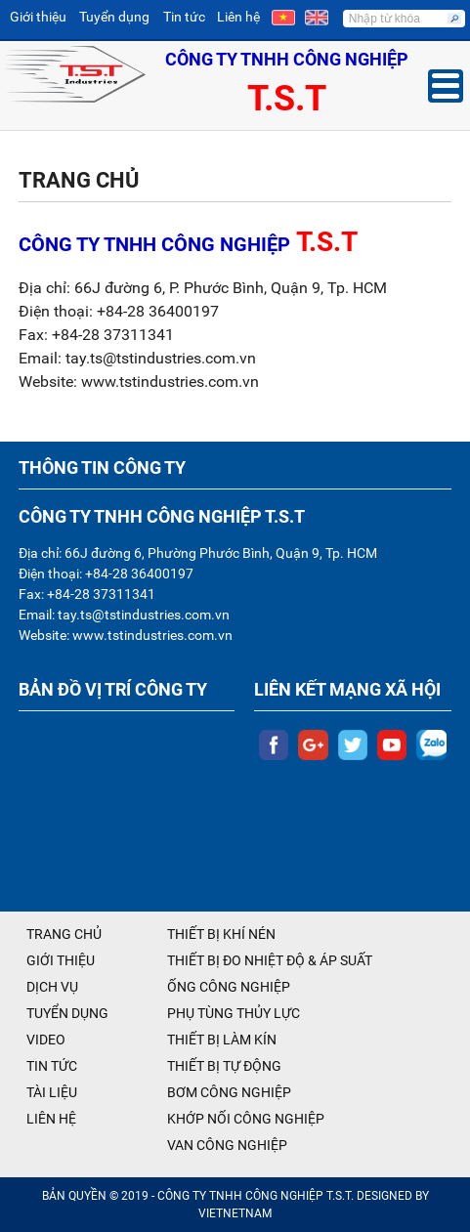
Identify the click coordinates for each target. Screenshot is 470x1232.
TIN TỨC (51, 1066)
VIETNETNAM (235, 1213)
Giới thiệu (38, 16)
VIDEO (45, 1039)
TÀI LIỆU (51, 1092)
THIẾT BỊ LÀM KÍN (222, 1039)
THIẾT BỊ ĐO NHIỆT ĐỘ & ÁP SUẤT (269, 960)
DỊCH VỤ (52, 987)
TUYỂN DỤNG (67, 1013)
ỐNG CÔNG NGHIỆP (228, 987)
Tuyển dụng (114, 16)
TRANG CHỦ (64, 934)
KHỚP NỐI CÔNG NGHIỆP (245, 1118)
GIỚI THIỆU (60, 960)
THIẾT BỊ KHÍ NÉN (221, 934)
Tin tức (184, 16)
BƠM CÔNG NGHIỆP (229, 1092)
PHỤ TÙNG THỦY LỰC (233, 1013)
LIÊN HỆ (51, 1118)
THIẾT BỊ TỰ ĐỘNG (224, 1066)
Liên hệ (238, 16)
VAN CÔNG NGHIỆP (227, 1145)
